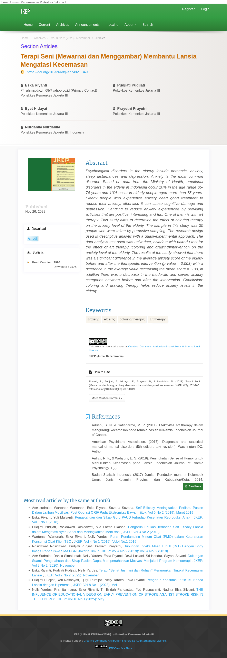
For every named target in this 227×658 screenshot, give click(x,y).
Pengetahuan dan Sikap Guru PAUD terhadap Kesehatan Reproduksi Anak (133, 517)
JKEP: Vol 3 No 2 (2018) (141, 532)
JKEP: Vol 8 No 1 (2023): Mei (95, 585)
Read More (193, 486)
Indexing (112, 24)
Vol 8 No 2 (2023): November (70, 38)
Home (28, 24)
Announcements (87, 24)
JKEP (25, 11)
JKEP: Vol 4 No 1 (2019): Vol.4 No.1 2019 (105, 541)
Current (44, 24)
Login (205, 9)
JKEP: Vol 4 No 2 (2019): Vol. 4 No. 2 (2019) (134, 551)
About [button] (130, 24)
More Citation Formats (107, 398)
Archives (62, 24)
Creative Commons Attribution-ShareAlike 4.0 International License (125, 640)
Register (188, 9)
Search (147, 24)
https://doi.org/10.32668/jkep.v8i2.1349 (57, 72)
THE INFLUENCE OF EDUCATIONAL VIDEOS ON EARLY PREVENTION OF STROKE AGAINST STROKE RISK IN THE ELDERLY (117, 594)
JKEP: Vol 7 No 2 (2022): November (72, 575)
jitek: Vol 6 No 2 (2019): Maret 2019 (166, 512)
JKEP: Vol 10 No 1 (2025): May (81, 599)
